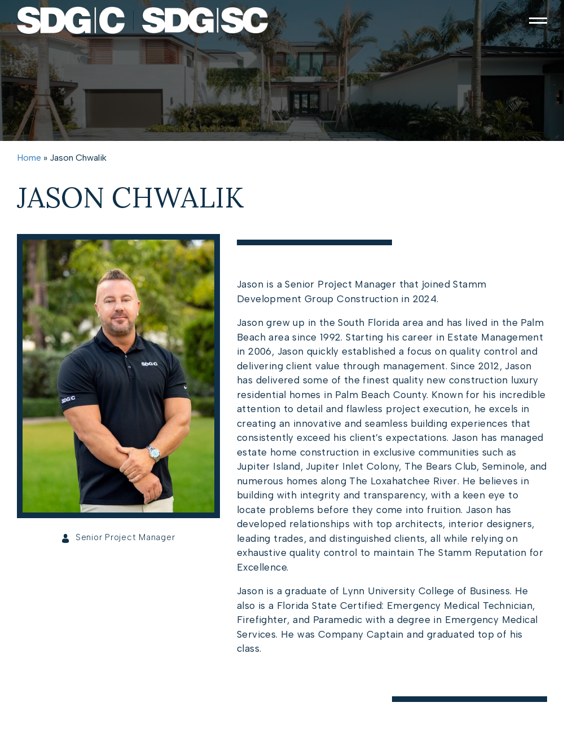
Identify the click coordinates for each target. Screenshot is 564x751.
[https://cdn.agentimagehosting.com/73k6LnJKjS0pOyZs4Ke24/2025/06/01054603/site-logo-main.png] (143, 20)
